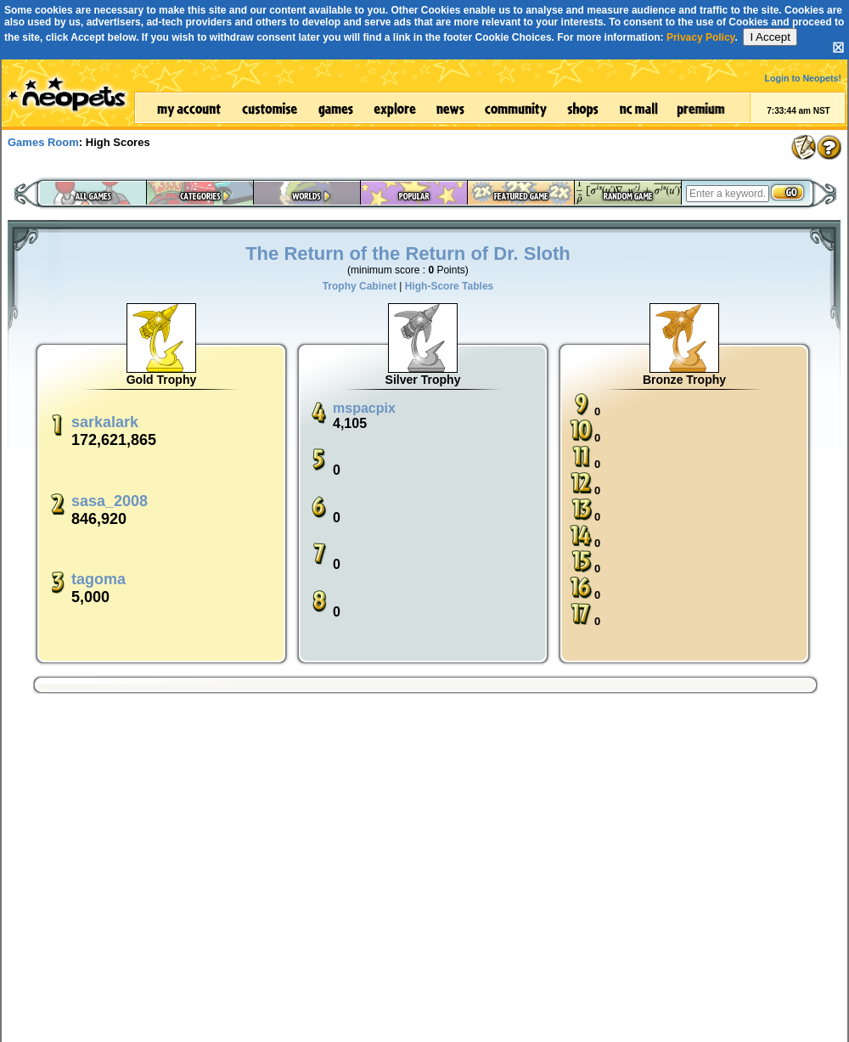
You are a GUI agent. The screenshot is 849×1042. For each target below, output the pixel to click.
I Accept (770, 37)
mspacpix (364, 408)
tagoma (98, 579)
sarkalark (104, 422)
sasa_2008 (109, 501)
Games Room (43, 142)
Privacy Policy (700, 37)
